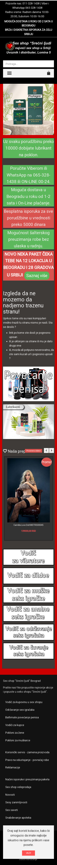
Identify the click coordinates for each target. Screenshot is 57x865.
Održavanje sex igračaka (19, 709)
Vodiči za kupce (14, 725)
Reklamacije (12, 767)
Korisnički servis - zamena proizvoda (27, 752)
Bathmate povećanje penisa (22, 717)
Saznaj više (36, 275)
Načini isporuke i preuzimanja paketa (27, 779)
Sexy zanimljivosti (16, 802)
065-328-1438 (33, 7)
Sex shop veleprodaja (18, 787)
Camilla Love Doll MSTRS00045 (28, 525)
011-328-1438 (31, 3)
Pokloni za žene (14, 732)
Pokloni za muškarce (17, 740)
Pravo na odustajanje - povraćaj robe (27, 760)
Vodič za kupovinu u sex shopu (23, 702)
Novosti (10, 794)
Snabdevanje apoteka (18, 817)
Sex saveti (11, 810)
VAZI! (28, 853)
